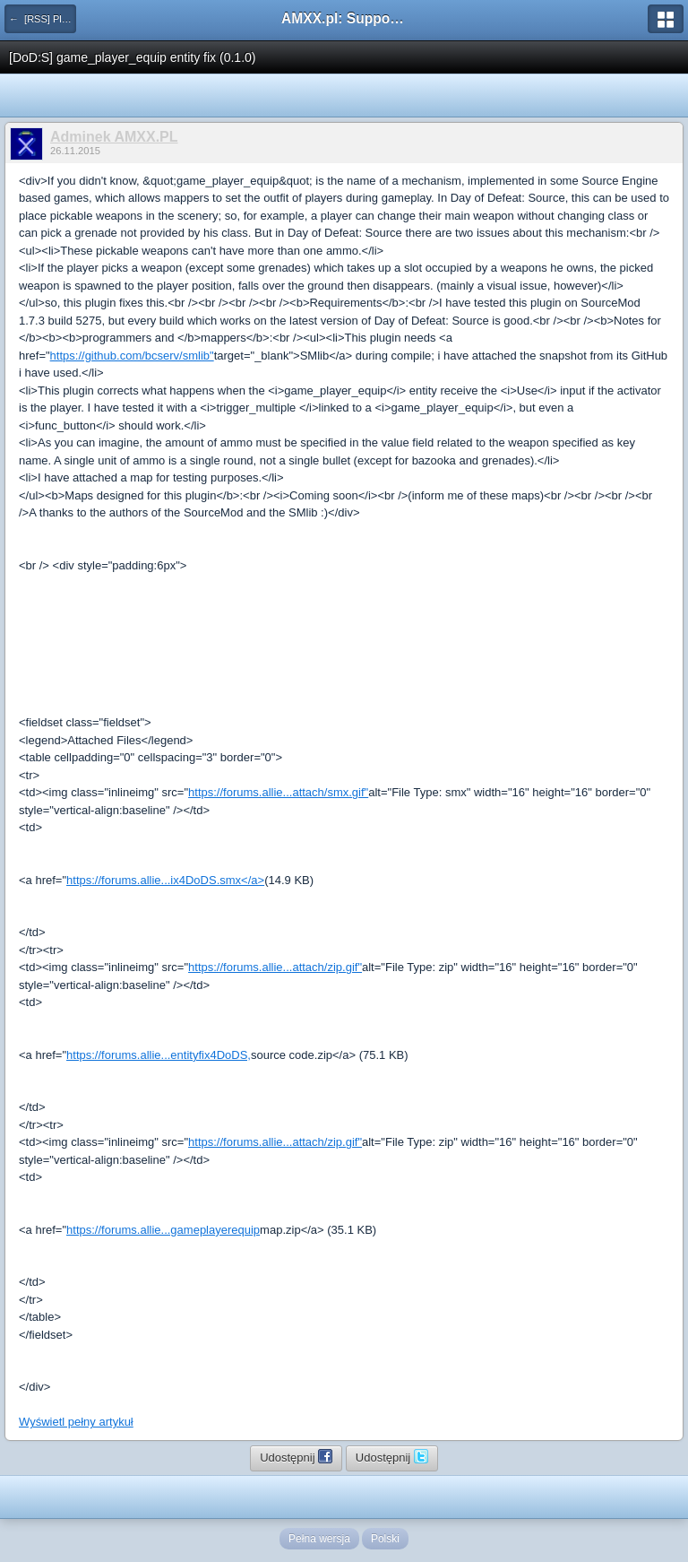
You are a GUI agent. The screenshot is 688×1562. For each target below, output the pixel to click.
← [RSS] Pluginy (42, 18)
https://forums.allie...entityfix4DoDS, (158, 1055)
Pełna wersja (319, 1538)
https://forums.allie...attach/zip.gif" (275, 967)
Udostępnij (296, 1456)
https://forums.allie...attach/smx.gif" (278, 792)
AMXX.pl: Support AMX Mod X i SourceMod (344, 18)
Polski (385, 1538)
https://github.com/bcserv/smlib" (132, 355)
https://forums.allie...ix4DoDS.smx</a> (165, 880)
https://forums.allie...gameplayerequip (163, 1230)
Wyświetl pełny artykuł (76, 1421)
